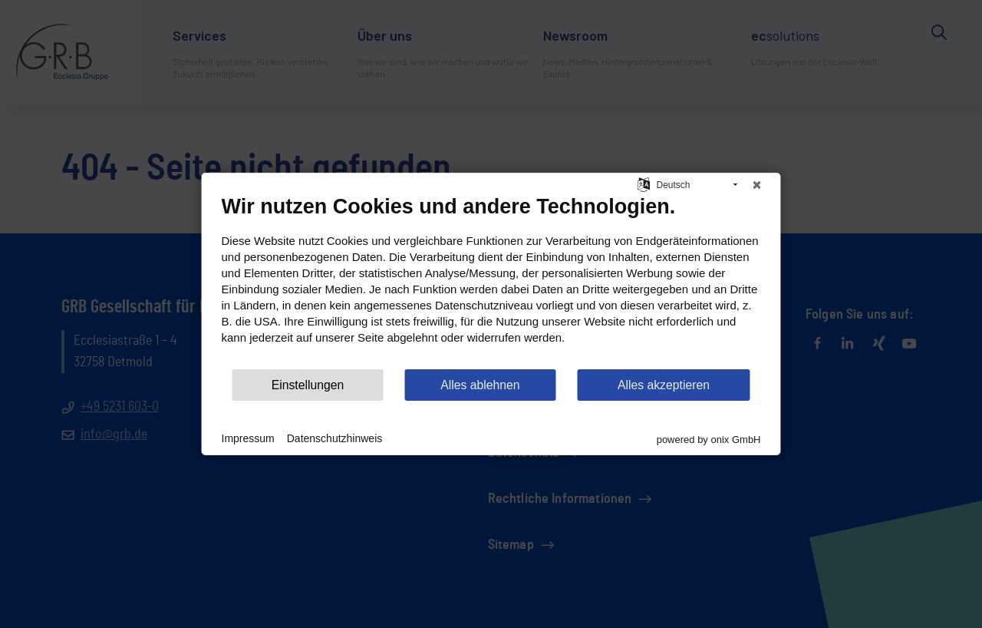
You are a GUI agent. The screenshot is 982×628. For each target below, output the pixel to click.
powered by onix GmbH (709, 439)
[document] (491, 281)
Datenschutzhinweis (335, 438)
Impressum (248, 438)
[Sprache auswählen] (644, 183)
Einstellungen (308, 385)
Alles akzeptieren (664, 385)
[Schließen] (757, 185)
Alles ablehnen (479, 385)
